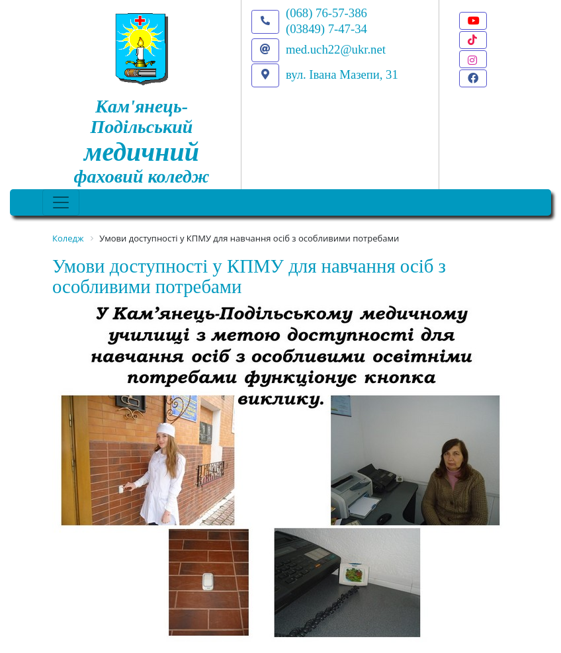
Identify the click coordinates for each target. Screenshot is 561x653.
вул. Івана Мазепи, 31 (342, 74)
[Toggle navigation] (60, 202)
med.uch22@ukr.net (336, 49)
